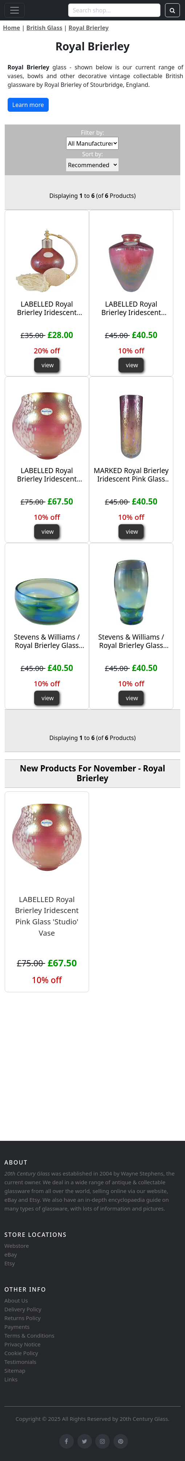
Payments (17, 1326)
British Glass (45, 28)
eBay (10, 1254)
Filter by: (92, 133)
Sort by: (92, 154)
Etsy (9, 1263)
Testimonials (20, 1361)
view (47, 365)
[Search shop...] (114, 10)
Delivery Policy (22, 1309)
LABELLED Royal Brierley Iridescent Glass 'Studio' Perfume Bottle (47, 316)
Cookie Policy (21, 1353)
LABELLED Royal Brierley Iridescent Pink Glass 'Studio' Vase (131, 316)
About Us (16, 1300)
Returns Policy (22, 1318)
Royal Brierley (89, 28)
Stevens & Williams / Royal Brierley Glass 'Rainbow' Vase (131, 645)
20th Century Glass (144, 1418)
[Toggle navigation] (14, 10)
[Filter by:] (92, 143)
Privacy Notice (22, 1344)
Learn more (28, 105)
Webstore (16, 1245)
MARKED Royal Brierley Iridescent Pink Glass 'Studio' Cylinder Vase (131, 478)
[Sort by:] (92, 164)
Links (10, 1379)
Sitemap (14, 1370)
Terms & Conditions (29, 1335)
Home (11, 28)
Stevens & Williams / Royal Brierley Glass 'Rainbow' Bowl (47, 645)
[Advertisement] (92, 1081)
